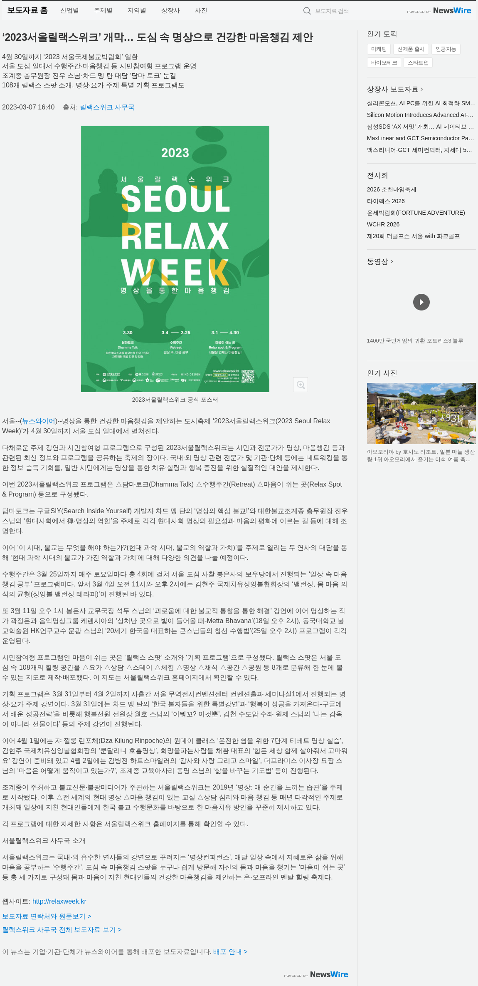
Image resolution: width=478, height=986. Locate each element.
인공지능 (446, 49)
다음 (469, 413)
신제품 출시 (411, 49)
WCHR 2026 (383, 224)
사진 (201, 10)
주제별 (103, 10)
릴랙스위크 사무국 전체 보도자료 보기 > (62, 929)
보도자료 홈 (27, 10)
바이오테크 (384, 63)
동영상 (377, 262)
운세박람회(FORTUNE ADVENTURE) (416, 212)
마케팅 (379, 49)
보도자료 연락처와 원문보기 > (46, 916)
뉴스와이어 (38, 421)
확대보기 (300, 384)
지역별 (137, 10)
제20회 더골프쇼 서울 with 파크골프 (413, 236)
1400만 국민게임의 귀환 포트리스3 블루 (415, 341)
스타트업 (418, 63)
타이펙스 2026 (386, 201)
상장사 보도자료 (393, 89)
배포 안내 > (230, 951)
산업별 (69, 10)
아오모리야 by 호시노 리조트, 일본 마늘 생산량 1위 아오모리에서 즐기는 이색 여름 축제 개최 (421, 459)
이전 (373, 413)
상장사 (170, 10)
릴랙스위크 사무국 (107, 107)
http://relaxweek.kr (59, 901)
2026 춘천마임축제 (391, 189)
